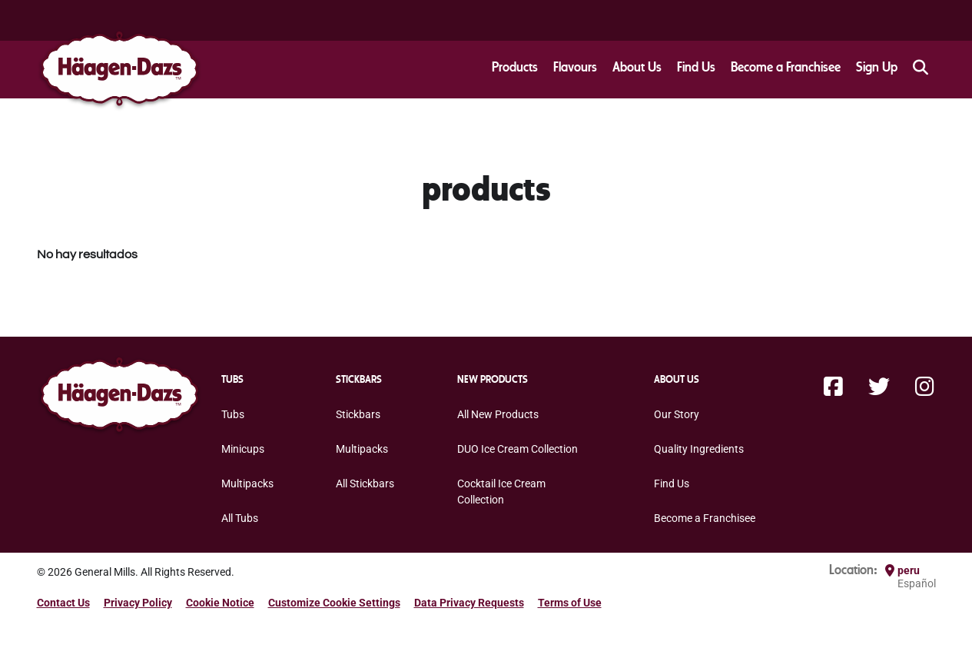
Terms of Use (570, 602)
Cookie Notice (220, 602)
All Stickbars (365, 483)
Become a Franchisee (786, 67)
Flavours (575, 67)
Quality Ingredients (699, 449)
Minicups (242, 449)
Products (515, 67)
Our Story (676, 414)
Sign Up (876, 67)
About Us (637, 67)
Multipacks (247, 483)
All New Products (498, 414)
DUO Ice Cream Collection (517, 449)
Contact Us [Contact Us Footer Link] (63, 602)
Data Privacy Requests (469, 602)
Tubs (232, 414)
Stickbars (358, 414)
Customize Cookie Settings (334, 602)
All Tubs (239, 518)
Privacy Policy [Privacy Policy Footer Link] (138, 602)
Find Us (696, 67)
